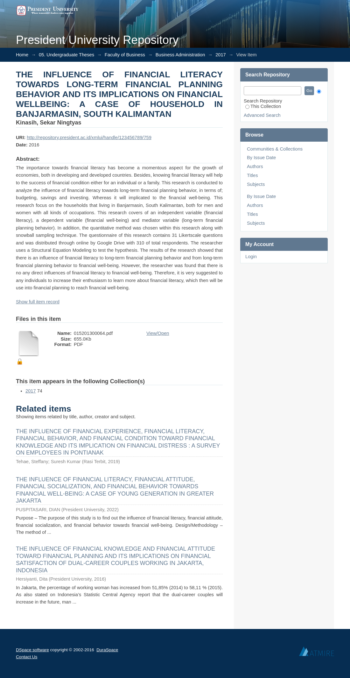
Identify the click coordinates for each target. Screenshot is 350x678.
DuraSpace (107, 649)
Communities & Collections (275, 149)
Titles (252, 175)
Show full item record (38, 301)
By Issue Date (261, 157)
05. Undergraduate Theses (66, 54)
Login (251, 256)
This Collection (263, 106)
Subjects (256, 184)
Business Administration (180, 54)
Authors (255, 166)
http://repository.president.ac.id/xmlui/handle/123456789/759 (89, 137)
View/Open (157, 333)
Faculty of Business (125, 54)
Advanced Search (262, 115)
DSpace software (32, 649)
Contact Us (26, 656)
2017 (220, 54)
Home (22, 54)
